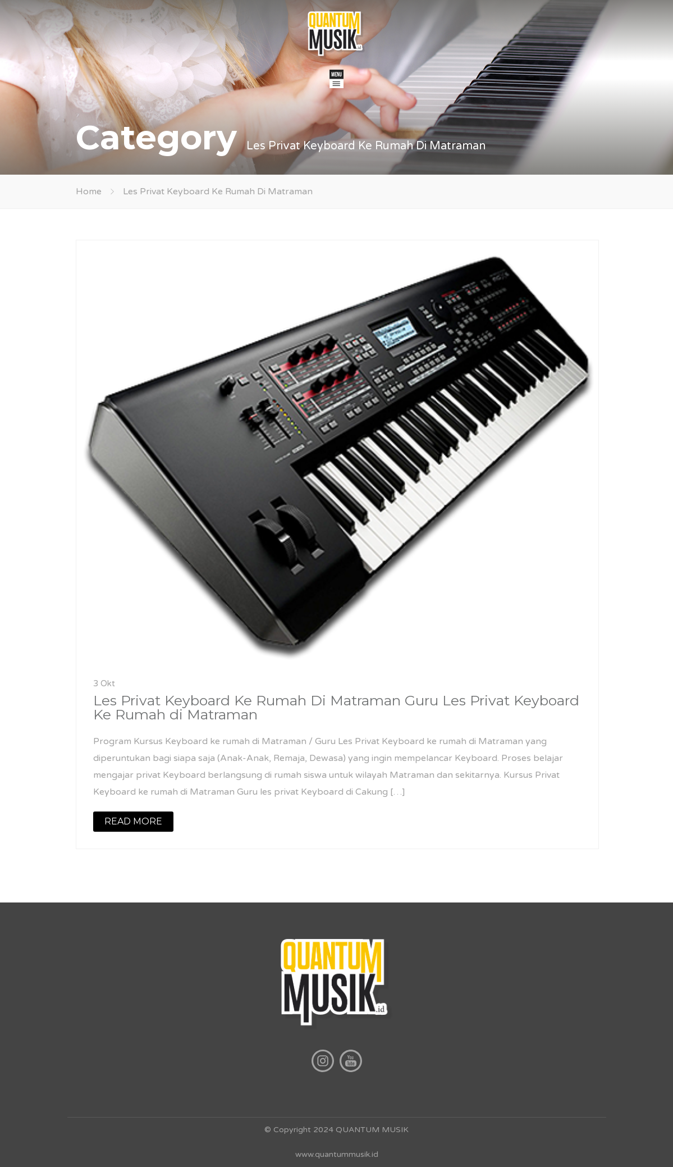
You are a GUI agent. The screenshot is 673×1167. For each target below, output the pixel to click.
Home (89, 191)
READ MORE (133, 821)
